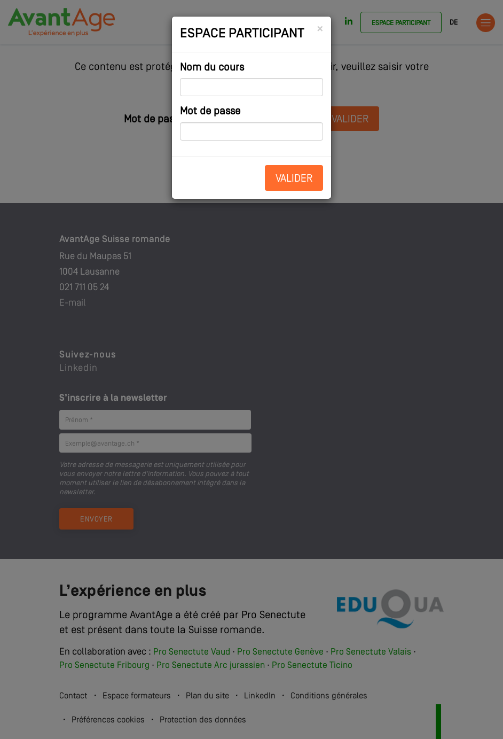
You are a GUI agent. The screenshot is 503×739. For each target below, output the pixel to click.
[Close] (320, 29)
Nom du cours (212, 68)
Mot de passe (210, 111)
